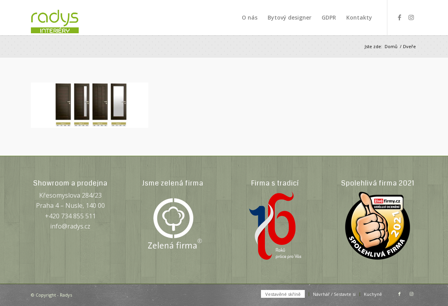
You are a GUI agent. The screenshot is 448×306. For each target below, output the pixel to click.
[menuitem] (250, 17)
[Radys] (63, 17)
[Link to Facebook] (399, 17)
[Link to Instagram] (411, 17)
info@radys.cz (70, 226)
